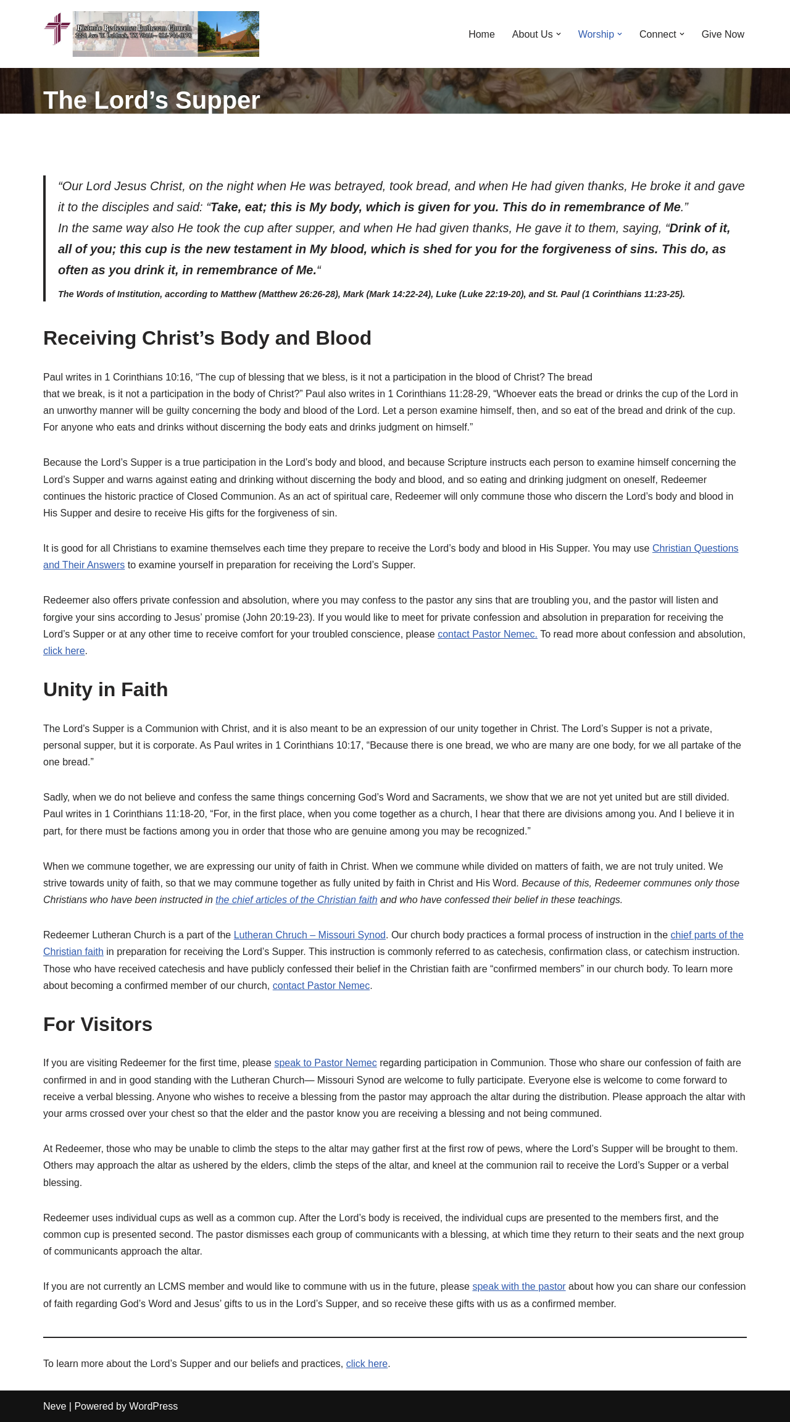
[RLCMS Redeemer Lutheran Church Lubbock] (151, 34)
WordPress (153, 1406)
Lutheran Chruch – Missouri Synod (310, 935)
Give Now (723, 34)
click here (64, 651)
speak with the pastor (518, 1286)
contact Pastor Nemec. (488, 634)
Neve (54, 1406)
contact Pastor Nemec (321, 985)
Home (481, 34)
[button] (558, 34)
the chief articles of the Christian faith (296, 899)
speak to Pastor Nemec (325, 1063)
